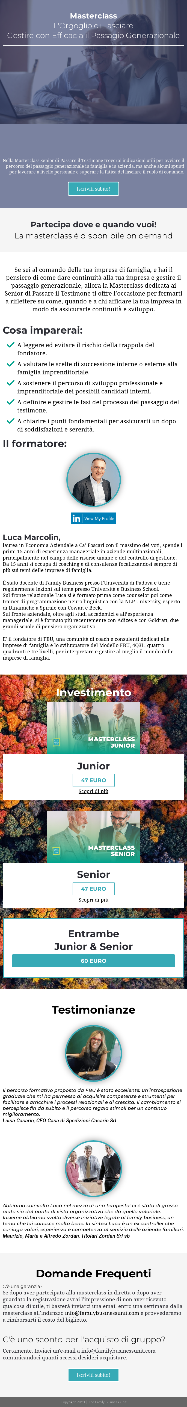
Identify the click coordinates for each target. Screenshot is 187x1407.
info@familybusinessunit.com (102, 1312)
